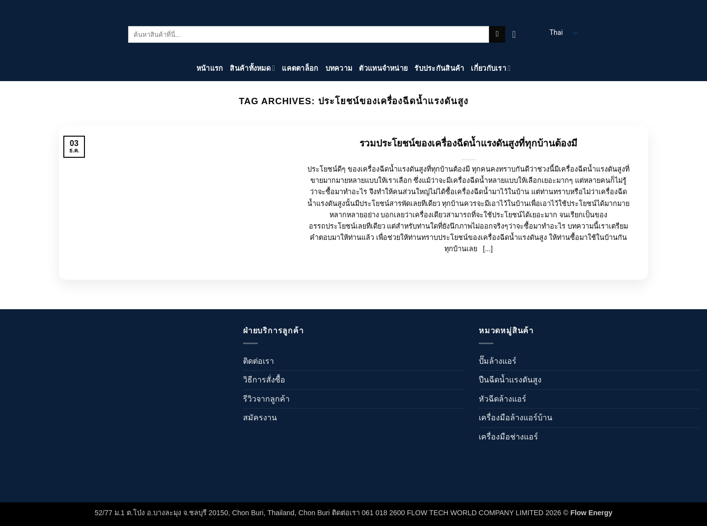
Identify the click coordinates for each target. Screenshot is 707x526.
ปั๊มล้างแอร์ (498, 361)
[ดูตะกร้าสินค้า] (517, 34)
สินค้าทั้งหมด (252, 68)
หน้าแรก (209, 68)
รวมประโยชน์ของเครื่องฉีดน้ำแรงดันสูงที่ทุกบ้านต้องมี (468, 143)
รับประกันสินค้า (439, 68)
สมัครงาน (260, 417)
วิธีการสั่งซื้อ (264, 380)
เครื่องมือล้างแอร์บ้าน (515, 417)
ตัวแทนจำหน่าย (383, 68)
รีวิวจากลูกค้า (266, 399)
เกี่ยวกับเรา (491, 68)
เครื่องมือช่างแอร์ (508, 437)
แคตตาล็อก (300, 68)
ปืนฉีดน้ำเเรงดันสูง (510, 380)
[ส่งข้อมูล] (497, 34)
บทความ (339, 68)
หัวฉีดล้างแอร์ (502, 399)
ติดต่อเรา (258, 361)
